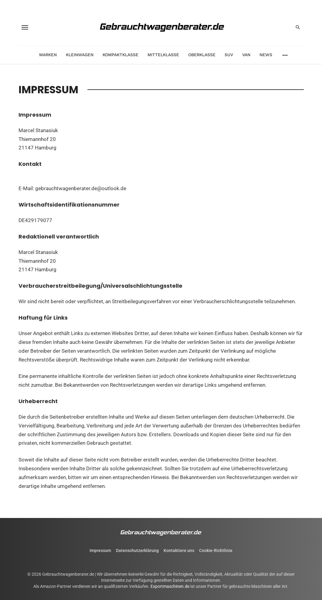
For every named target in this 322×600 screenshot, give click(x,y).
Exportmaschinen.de (170, 586)
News (265, 54)
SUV (229, 54)
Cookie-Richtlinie (215, 550)
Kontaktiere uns (179, 550)
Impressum (100, 550)
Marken (48, 54)
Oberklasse (201, 54)
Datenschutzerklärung (137, 550)
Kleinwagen (79, 54)
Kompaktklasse (120, 54)
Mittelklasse (163, 54)
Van (246, 54)
